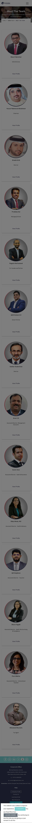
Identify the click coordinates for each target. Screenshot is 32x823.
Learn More (10, 815)
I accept (20, 809)
